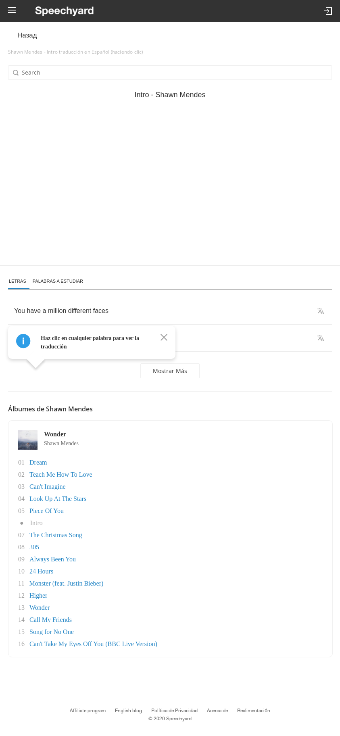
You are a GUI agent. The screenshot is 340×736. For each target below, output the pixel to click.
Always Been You (52, 559)
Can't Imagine (47, 486)
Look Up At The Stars (57, 498)
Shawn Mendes (61, 443)
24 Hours (41, 571)
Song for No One (51, 631)
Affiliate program (88, 710)
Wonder (39, 607)
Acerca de (217, 710)
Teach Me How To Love (60, 474)
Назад (27, 35)
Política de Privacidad (174, 710)
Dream (38, 462)
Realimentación (253, 710)
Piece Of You (46, 510)
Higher (38, 595)
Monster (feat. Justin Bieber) (66, 583)
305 (34, 547)
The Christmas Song (55, 535)
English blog (128, 710)
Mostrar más (170, 371)
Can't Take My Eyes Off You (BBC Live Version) (93, 643)
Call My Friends (50, 619)
